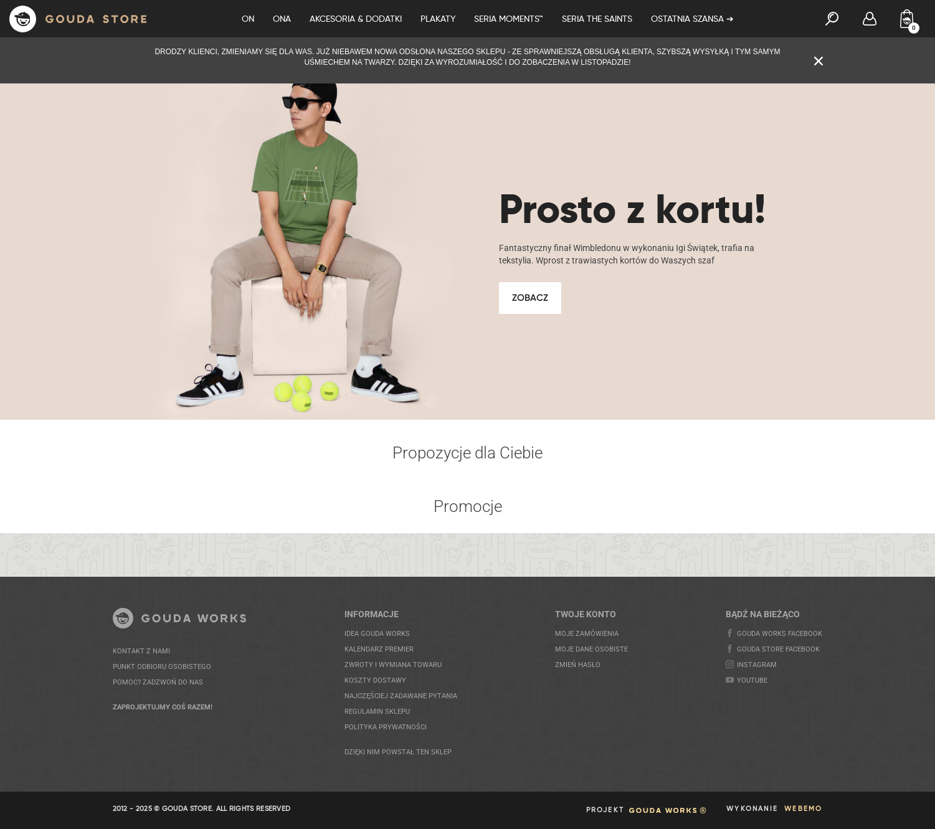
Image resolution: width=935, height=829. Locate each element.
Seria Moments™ (508, 18)
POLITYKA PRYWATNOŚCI (385, 727)
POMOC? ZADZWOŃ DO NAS (158, 682)
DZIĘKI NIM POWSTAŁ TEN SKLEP (398, 752)
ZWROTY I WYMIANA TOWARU (393, 665)
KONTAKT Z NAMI (141, 651)
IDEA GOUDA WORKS (377, 634)
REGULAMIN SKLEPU (377, 712)
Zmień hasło (577, 665)
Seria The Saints (597, 18)
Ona (282, 18)
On (248, 18)
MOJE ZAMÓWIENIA (587, 634)
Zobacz (530, 297)
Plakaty (437, 18)
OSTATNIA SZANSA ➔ (692, 18)
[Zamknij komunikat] (818, 60)
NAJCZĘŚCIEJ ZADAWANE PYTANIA (400, 696)
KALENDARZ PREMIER (379, 649)
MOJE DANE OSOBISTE (591, 649)
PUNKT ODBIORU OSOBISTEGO (162, 667)
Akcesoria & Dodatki (356, 18)
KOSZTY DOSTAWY (375, 680)
